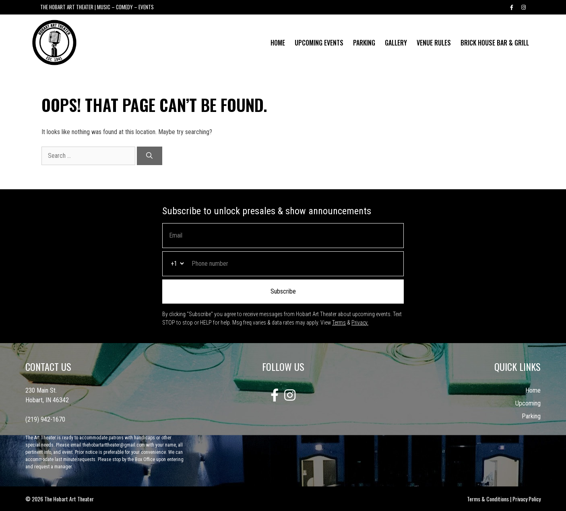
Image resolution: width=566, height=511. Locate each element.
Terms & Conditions (488, 498)
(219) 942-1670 (45, 419)
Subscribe (283, 291)
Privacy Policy (526, 498)
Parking (364, 43)
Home (278, 43)
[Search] (149, 156)
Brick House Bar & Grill (495, 43)
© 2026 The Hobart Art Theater (59, 498)
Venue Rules (434, 43)
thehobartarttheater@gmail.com (114, 445)
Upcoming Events (319, 43)
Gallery (396, 43)
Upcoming (528, 403)
